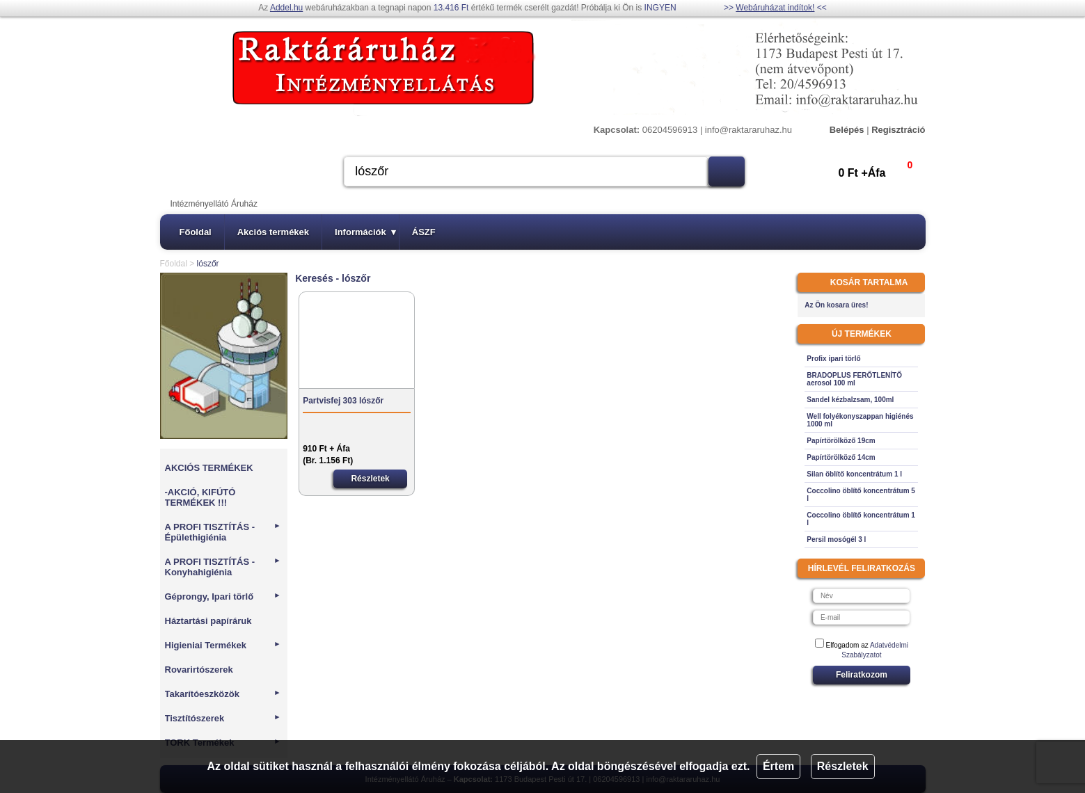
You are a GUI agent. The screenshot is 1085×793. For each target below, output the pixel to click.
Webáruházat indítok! (775, 8)
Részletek (843, 766)
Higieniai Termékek (223, 645)
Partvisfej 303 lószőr (343, 401)
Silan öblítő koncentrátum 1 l (854, 474)
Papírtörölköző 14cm (841, 457)
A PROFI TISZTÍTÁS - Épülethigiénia (223, 532)
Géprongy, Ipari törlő (223, 596)
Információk (365, 232)
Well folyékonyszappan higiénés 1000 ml (860, 420)
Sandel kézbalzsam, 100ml (850, 399)
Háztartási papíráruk (208, 621)
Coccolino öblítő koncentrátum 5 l (861, 494)
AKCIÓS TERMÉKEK (209, 468)
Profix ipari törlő (833, 358)
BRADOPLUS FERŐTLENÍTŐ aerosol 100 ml (854, 379)
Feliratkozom (861, 675)
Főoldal (196, 232)
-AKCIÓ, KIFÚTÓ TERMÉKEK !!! (200, 497)
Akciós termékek (273, 232)
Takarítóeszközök (223, 694)
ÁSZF (424, 232)
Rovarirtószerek (199, 669)
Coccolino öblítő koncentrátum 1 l (861, 519)
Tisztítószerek (223, 718)
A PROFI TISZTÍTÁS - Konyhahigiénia (223, 566)
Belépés (847, 130)
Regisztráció (898, 130)
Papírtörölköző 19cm (841, 440)
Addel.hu (286, 8)
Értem (778, 766)
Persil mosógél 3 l (836, 539)
